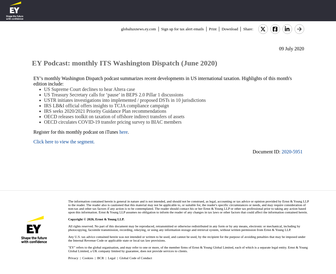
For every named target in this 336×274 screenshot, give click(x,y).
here (123, 132)
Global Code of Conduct (135, 258)
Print (213, 29)
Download (230, 29)
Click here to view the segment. (64, 141)
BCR (100, 258)
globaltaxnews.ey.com (138, 29)
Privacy (73, 258)
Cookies (87, 258)
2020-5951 (292, 151)
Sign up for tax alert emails (182, 29)
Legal (112, 258)
